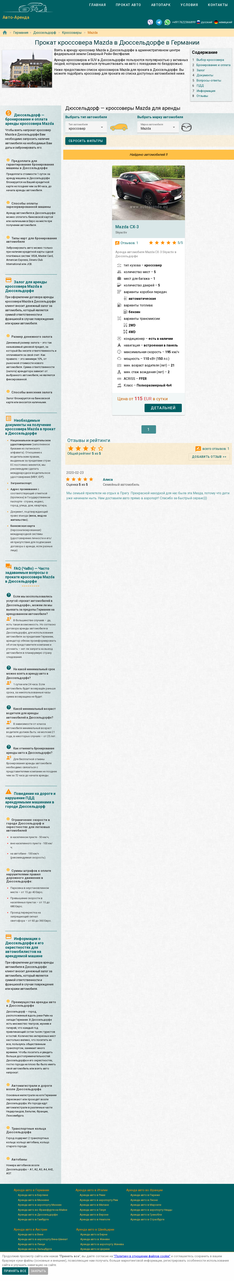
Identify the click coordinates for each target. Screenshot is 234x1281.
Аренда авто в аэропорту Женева (102, 1244)
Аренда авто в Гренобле (146, 1214)
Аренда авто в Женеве (95, 1239)
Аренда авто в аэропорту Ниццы (151, 1209)
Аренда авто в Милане (94, 1204)
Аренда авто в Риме (92, 1195)
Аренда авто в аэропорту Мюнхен (40, 1204)
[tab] (97, 5)
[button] (86, 127)
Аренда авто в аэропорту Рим (99, 1200)
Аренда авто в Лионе (144, 1200)
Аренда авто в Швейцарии (95, 1229)
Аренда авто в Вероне (94, 1214)
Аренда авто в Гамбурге (33, 1219)
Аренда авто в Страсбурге (147, 1219)
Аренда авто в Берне (93, 1234)
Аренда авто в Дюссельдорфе (38, 1214)
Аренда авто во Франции (144, 1190)
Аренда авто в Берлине (33, 1195)
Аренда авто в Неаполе (95, 1219)
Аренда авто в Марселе (145, 1204)
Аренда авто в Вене (30, 1234)
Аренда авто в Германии (31, 1190)
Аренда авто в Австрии (30, 1229)
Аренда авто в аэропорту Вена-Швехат (43, 1239)
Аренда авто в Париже (145, 1195)
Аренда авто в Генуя (93, 1209)
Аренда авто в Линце (31, 1244)
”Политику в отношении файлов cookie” (142, 1256)
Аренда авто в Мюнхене (33, 1200)
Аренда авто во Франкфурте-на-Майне (42, 1209)
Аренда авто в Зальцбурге (35, 1249)
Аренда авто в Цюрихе (95, 1249)
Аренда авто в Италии (92, 1190)
